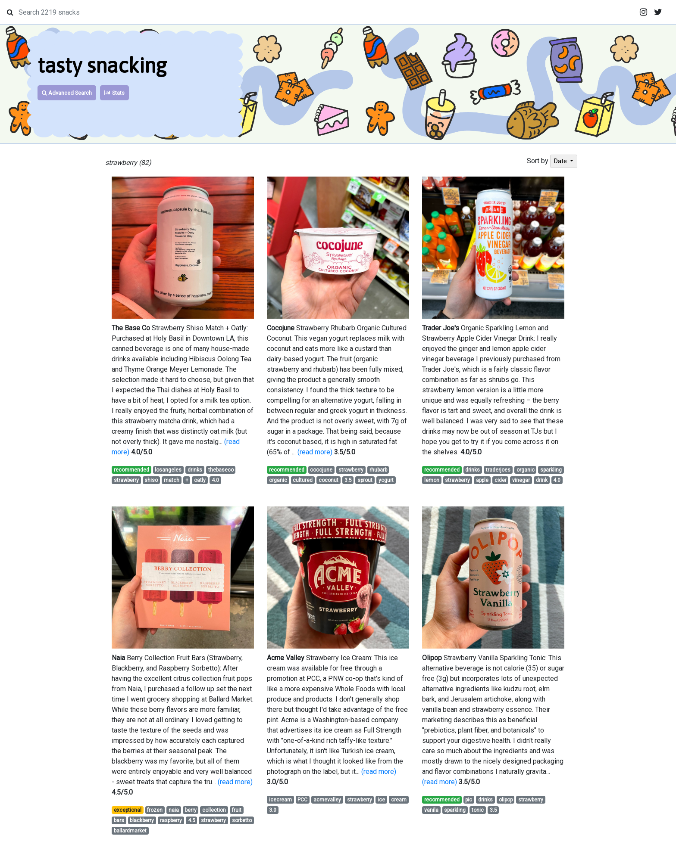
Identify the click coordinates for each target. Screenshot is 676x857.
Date (561, 161)
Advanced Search (67, 93)
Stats (114, 93)
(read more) (314, 452)
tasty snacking (102, 65)
